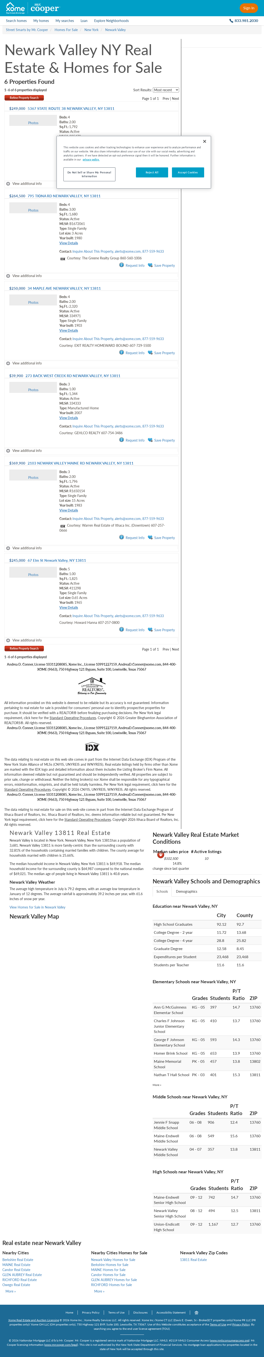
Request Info (132, 265)
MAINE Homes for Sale (108, 1270)
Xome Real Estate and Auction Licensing (33, 1320)
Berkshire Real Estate (17, 1260)
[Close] (204, 141)
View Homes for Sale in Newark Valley (37, 907)
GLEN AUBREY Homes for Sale (114, 1280)
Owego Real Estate (16, 1285)
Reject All (152, 172)
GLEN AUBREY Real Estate (22, 1275)
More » (157, 1085)
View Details (68, 243)
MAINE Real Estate (16, 1265)
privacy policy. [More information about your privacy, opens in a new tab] (91, 159)
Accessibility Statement (171, 1312)
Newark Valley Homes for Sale (113, 1260)
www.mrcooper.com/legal (61, 1344)
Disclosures (140, 1312)
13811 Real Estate (193, 1260)
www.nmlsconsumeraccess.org (229, 1340)
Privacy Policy (90, 1312)
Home (69, 1312)
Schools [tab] (162, 891)
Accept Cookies (188, 172)
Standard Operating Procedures (73, 718)
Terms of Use (116, 1312)
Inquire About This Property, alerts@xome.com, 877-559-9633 (118, 251)
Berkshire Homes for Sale (109, 1265)
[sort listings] (166, 89)
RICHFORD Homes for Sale (111, 1285)
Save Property (161, 265)
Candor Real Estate (16, 1270)
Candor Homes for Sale (108, 1275)
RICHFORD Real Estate (19, 1280)
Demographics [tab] (186, 891)
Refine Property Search (24, 98)
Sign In (248, 7)
